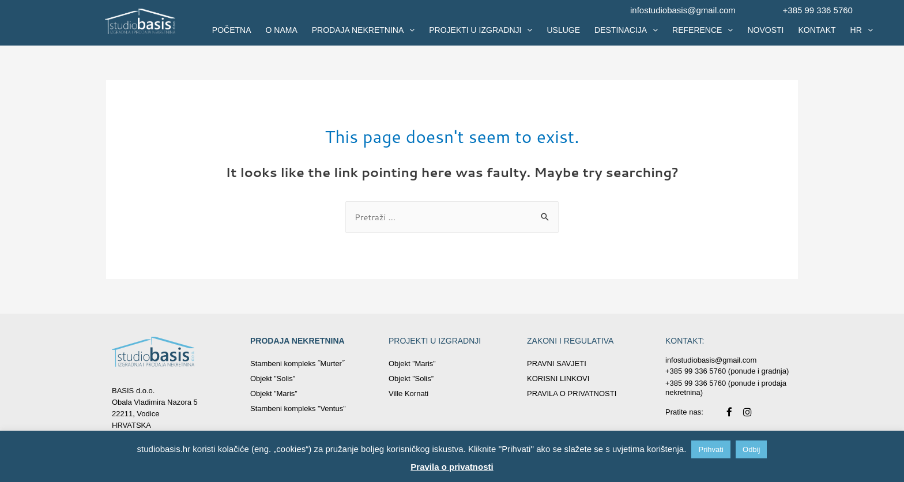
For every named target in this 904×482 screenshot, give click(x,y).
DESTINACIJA (626, 30)
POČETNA (231, 30)
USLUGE (563, 30)
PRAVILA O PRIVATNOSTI (571, 393)
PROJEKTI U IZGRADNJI (480, 30)
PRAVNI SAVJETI (556, 363)
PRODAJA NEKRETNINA (363, 30)
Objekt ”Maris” (273, 393)
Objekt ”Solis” (272, 378)
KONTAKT (816, 30)
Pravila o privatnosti (451, 467)
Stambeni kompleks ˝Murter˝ (297, 363)
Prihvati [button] (710, 449)
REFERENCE (702, 30)
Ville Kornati (408, 393)
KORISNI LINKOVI (558, 378)
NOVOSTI (765, 30)
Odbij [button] (751, 449)
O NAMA (281, 30)
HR (861, 30)
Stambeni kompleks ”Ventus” (297, 408)
